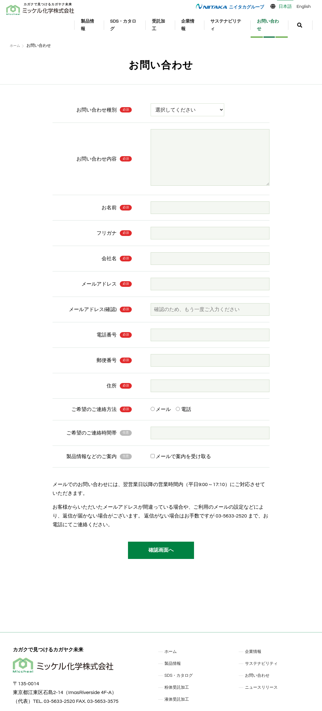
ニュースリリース (265, 687)
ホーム (16, 45)
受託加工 (168, 25)
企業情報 (196, 25)
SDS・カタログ (136, 25)
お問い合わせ (272, 25)
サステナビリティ (230, 25)
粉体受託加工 (179, 687)
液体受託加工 (179, 699)
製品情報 (101, 25)
